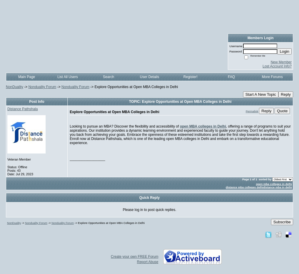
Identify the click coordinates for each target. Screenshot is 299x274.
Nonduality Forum (42, 87)
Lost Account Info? (277, 66)
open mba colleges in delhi (274, 184)
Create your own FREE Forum (134, 257)
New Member (281, 62)
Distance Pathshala (22, 109)
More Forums (272, 77)
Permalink (252, 111)
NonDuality (14, 87)
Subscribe (282, 222)
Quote (282, 111)
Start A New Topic (260, 94)
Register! (190, 77)
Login (284, 51)
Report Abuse (147, 262)
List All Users (67, 77)
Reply (286, 94)
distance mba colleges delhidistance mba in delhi (259, 187)
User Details (149, 77)
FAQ (231, 77)
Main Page (26, 77)
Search (108, 77)
